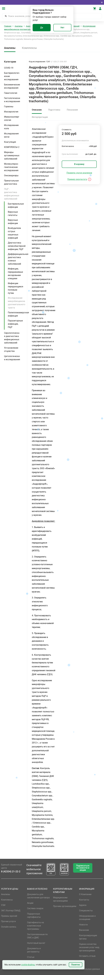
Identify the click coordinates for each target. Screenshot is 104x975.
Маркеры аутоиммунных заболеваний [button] (11, 155)
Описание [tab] (37, 109)
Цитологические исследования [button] (12, 358)
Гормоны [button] (8, 106)
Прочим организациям (64, 906)
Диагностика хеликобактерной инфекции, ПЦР (16, 246)
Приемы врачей (9, 916)
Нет (62, 27)
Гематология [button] (10, 93)
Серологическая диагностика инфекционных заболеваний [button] (11, 338)
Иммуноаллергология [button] (11, 118)
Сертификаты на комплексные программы (35, 925)
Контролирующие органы (88, 937)
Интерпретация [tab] (40, 117)
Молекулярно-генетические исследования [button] (11, 167)
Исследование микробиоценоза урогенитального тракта (16, 303)
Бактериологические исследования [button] (11, 76)
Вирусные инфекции (13, 222)
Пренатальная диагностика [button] (11, 182)
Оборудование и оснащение (87, 917)
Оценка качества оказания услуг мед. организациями (89, 947)
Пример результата (77, 179)
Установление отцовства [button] (11, 349)
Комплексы (29, 48)
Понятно (75, 964)
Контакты (84, 899)
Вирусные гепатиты (13, 213)
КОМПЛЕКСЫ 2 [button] (11, 147)
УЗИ (3, 905)
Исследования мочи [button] (11, 135)
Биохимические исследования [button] (12, 86)
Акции (30, 903)
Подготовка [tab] (54, 109)
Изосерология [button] (11, 111)
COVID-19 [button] (8, 68)
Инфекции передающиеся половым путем (15, 288)
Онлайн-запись (8, 926)
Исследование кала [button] (11, 127)
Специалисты (86, 910)
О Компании (85, 894)
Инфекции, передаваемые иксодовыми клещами (15, 273)
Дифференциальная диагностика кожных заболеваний (18, 259)
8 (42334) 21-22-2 (10, 871)
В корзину (79, 164)
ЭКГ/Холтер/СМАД (10, 910)
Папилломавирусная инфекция (18, 314)
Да (41, 27)
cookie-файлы (28, 964)
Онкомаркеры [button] (11, 175)
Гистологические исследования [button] (12, 100)
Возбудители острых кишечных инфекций (14, 233)
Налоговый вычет (36, 943)
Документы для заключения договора (38, 896)
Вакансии (84, 930)
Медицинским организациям (60, 899)
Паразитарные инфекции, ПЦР (15, 323)
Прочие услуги (8, 921)
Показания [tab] (72, 109)
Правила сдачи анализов (79, 173)
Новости (83, 924)
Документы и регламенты (34, 950)
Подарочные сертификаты (34, 915)
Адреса (82, 905)
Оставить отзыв (87, 956)
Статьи (30, 957)
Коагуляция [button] (10, 142)
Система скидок (35, 908)
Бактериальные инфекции (16, 205)
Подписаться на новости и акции (82, 867)
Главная (7, 26)
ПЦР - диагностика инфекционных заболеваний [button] (11, 194)
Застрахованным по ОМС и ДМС (37, 936)
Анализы (19, 26)
